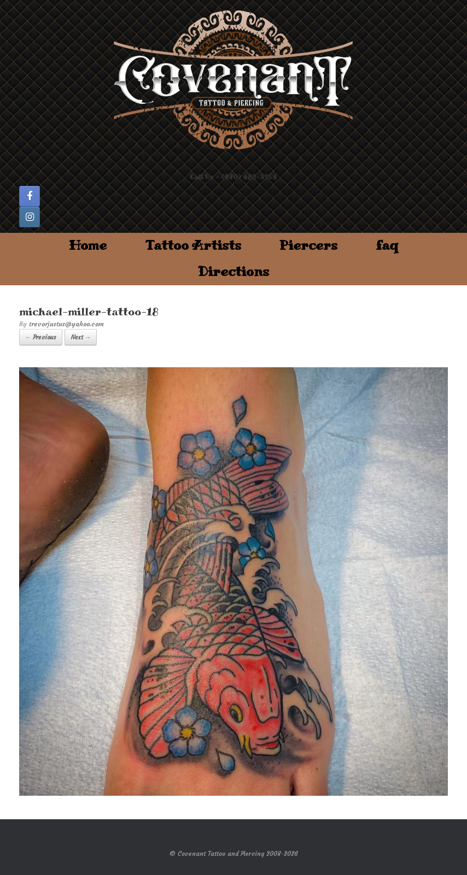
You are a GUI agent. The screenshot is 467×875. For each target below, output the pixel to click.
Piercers (308, 246)
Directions (233, 272)
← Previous (40, 337)
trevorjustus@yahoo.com (66, 324)
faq (387, 246)
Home (88, 246)
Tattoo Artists (193, 246)
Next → (81, 337)
